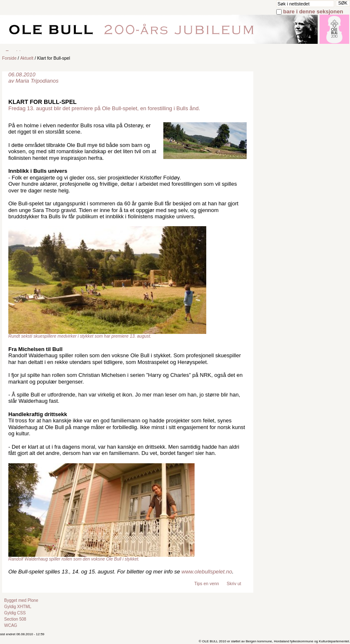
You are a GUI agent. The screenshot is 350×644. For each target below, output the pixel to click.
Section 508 (15, 619)
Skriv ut (234, 583)
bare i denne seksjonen (313, 11)
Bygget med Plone (21, 600)
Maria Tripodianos (36, 81)
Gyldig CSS (15, 613)
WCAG (10, 625)
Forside (9, 58)
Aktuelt (26, 58)
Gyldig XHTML (17, 606)
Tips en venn (206, 583)
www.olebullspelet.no (207, 571)
